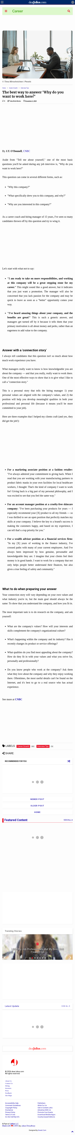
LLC (14, 1124)
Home (4, 88)
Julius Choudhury (28, 1126)
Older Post (37, 806)
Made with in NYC (10, 1126)
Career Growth (13, 88)
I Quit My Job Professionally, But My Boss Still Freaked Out (37, 950)
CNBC (26, 151)
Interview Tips (25, 88)
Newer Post (37, 799)
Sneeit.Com (42, 1130)
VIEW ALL (65, 1006)
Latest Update (12, 1006)
